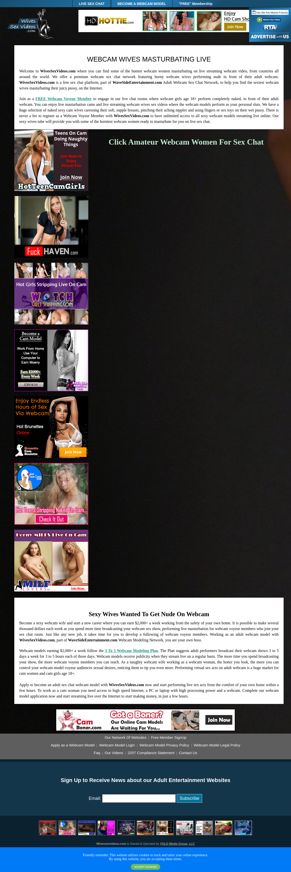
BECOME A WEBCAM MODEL (141, 4)
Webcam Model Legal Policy (217, 745)
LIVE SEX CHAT (92, 4)
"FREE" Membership (196, 4)
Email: (95, 798)
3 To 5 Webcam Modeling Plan (131, 651)
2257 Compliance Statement (151, 753)
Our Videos (114, 753)
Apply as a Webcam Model (73, 745)
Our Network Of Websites (125, 737)
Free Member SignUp (168, 737)
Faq (97, 753)
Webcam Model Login (117, 745)
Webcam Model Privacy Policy (164, 745)
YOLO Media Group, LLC (177, 844)
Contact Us (188, 753)
